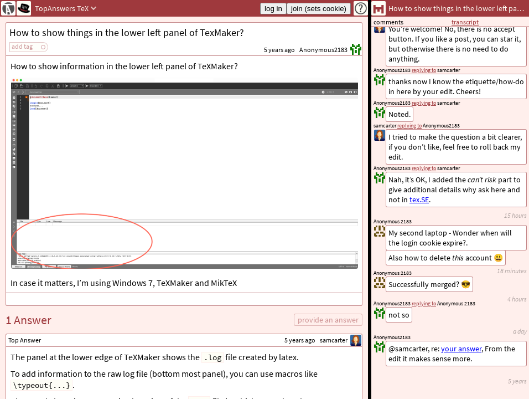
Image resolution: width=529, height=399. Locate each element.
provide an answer (328, 320)
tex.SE (419, 199)
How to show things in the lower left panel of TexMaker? (126, 32)
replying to (424, 303)
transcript (465, 22)
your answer (461, 349)
